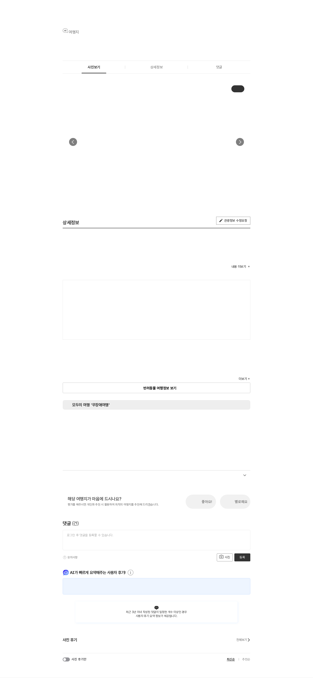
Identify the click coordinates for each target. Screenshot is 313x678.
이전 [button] (73, 142)
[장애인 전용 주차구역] (104, 421)
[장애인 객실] (223, 421)
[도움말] (65, 557)
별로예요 (241, 502)
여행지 (74, 32)
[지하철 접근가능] (134, 421)
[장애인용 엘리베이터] (89, 421)
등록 (242, 557)
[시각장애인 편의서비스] (178, 421)
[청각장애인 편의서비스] (193, 421)
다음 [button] (240, 142)
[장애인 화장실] (74, 421)
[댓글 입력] (156, 540)
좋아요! (207, 502)
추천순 (246, 659)
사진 (224, 557)
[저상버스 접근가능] (149, 421)
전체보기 (243, 640)
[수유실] (208, 421)
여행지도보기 (235, 287)
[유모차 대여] (238, 421)
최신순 (231, 659)
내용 (239, 267)
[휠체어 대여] (163, 421)
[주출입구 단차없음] (119, 421)
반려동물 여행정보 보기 (159, 388)
